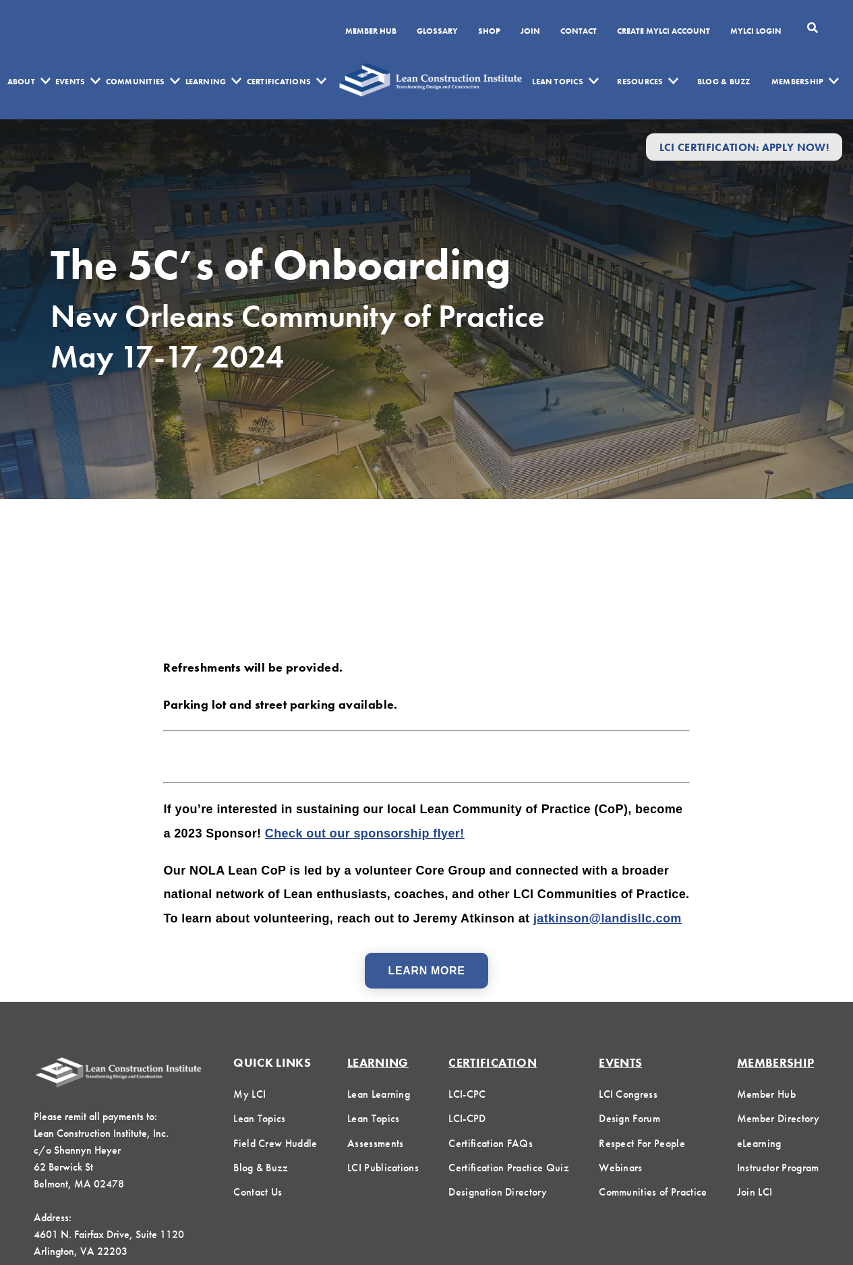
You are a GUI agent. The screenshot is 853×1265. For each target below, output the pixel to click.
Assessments (375, 1143)
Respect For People (642, 1143)
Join (530, 31)
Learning (206, 81)
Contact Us (257, 1192)
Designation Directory (497, 1192)
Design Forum (629, 1118)
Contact (578, 31)
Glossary (437, 31)
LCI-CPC (467, 1094)
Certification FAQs (490, 1143)
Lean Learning (378, 1094)
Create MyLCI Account (663, 31)
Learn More (426, 970)
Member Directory (778, 1118)
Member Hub (370, 31)
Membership (797, 81)
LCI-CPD (467, 1118)
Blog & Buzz (724, 81)
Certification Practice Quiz (508, 1167)
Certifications (279, 81)
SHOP (489, 31)
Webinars (621, 1167)
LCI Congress (628, 1094)
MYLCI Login (756, 31)
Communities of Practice (653, 1192)
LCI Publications (383, 1167)
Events (70, 81)
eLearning (759, 1143)
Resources (640, 81)
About (21, 81)
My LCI (249, 1094)
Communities (135, 81)
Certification (492, 1062)
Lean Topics (557, 81)
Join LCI (755, 1192)
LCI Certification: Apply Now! (744, 147)
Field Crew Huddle (275, 1143)
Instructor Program (778, 1167)
